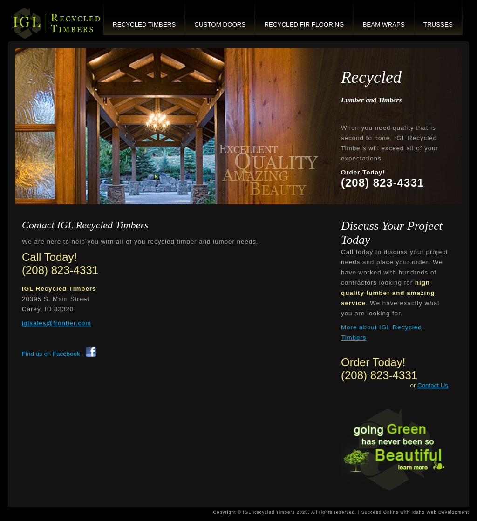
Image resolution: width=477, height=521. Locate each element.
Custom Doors (219, 24)
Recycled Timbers (144, 24)
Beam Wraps (383, 24)
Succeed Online (380, 512)
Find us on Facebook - (59, 353)
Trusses (438, 24)
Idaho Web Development (440, 512)
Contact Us (432, 385)
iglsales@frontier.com (56, 323)
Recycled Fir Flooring (304, 24)
